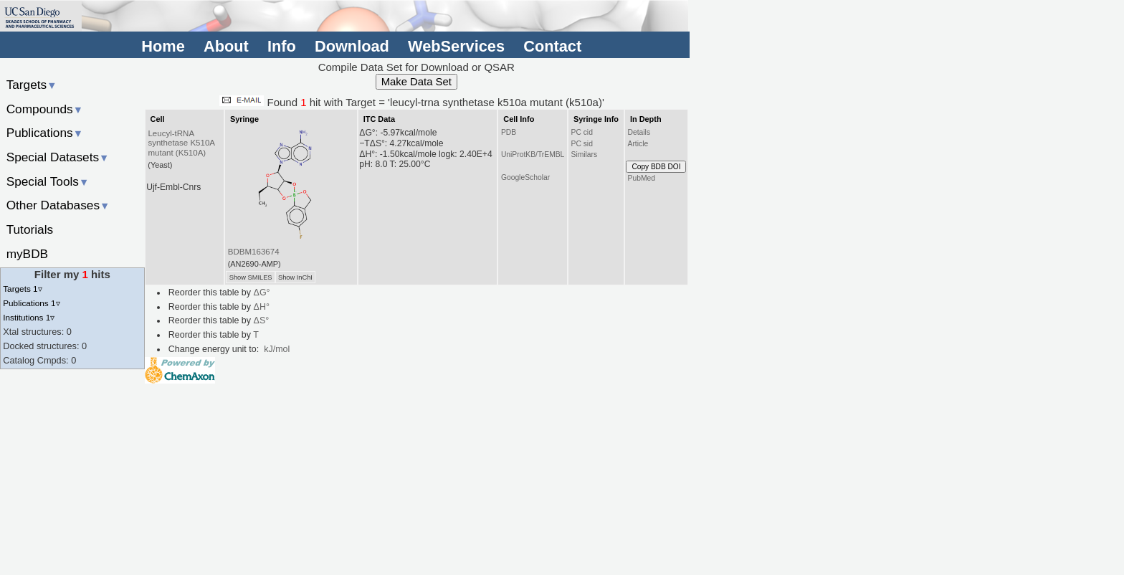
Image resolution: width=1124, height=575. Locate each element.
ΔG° (262, 293)
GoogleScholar (525, 177)
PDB (508, 132)
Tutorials (30, 229)
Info (281, 46)
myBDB (27, 254)
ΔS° (262, 320)
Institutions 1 (28, 317)
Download (352, 46)
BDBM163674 (254, 251)
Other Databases (58, 205)
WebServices (456, 46)
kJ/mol (277, 349)
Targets (31, 84)
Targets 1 (22, 288)
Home (162, 46)
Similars (584, 154)
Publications (44, 132)
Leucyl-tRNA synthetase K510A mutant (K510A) (181, 143)
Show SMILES (250, 277)
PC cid (582, 132)
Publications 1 (31, 303)
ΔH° (262, 307)
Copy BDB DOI (656, 167)
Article (638, 144)
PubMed (641, 178)
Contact (552, 46)
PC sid (582, 144)
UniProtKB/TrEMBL (532, 154)
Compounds (44, 109)
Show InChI (295, 277)
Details (639, 132)
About (226, 46)
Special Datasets (58, 157)
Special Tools (48, 181)
